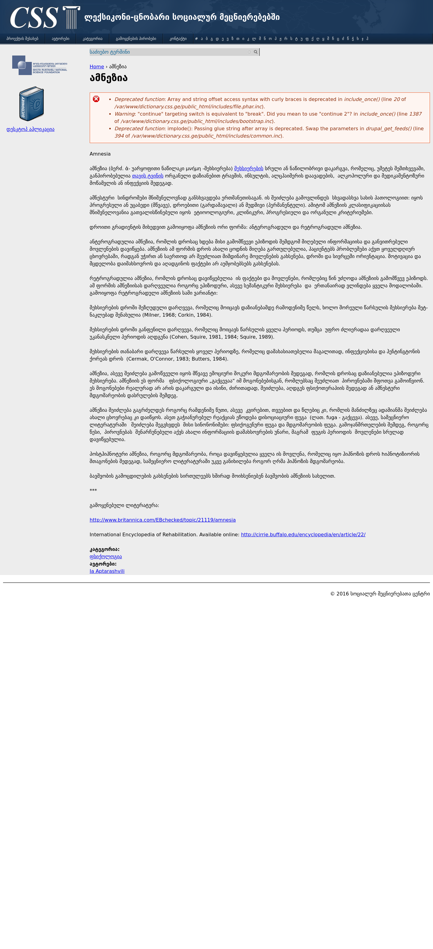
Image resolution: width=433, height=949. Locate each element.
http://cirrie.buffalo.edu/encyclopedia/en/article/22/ (303, 534)
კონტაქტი (178, 39)
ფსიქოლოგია (106, 556)
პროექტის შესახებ (22, 39)
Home (97, 67)
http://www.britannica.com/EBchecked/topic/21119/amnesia (163, 520)
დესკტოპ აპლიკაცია (30, 129)
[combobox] (171, 52)
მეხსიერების (248, 168)
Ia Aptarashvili (107, 571)
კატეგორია (92, 39)
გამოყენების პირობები (136, 39)
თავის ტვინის (148, 176)
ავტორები (61, 39)
